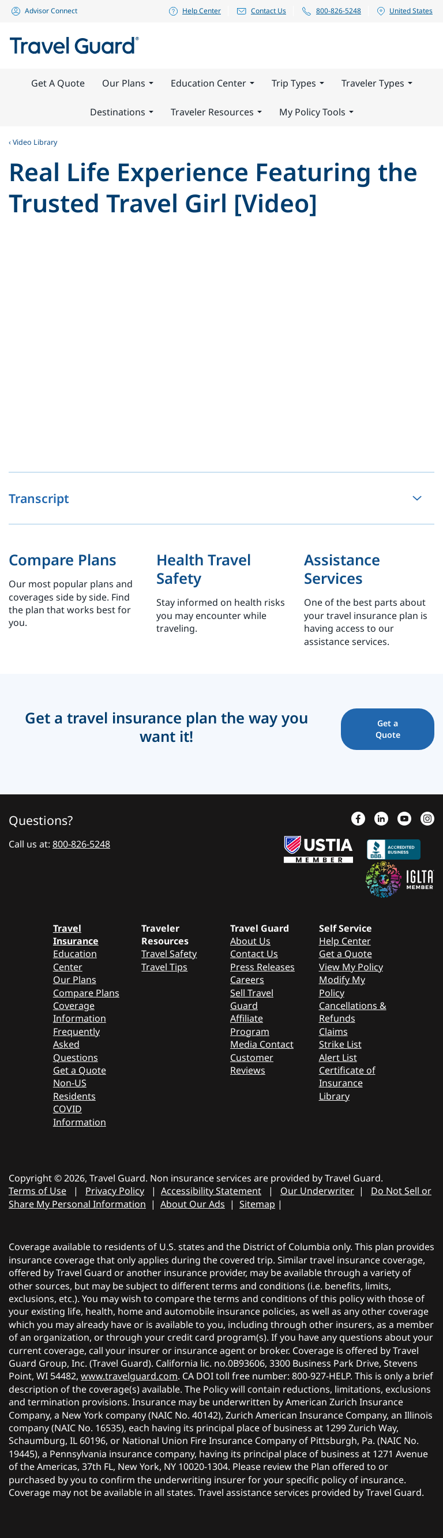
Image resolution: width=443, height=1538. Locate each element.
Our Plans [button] (127, 83)
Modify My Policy (342, 986)
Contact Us (261, 11)
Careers (247, 979)
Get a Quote (79, 1070)
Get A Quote (58, 83)
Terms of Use (37, 1190)
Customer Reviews (251, 1063)
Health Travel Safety (203, 568)
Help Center (194, 11)
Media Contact (262, 1044)
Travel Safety (169, 953)
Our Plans (74, 979)
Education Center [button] (212, 83)
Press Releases (262, 967)
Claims (333, 1031)
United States (404, 11)
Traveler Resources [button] (216, 112)
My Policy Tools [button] (316, 112)
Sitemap (257, 1204)
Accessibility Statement (211, 1190)
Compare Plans (64, 559)
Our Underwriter (317, 1190)
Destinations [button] (121, 112)
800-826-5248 (331, 11)
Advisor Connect (43, 11)
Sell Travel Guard (251, 999)
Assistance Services (342, 568)
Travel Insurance (76, 934)
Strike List (340, 1044)
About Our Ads (192, 1204)
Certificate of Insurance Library (347, 1083)
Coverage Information (79, 1012)
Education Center (75, 960)
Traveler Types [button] (376, 83)
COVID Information (79, 1115)
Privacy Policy (114, 1190)
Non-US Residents (74, 1089)
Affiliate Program (249, 1024)
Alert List (338, 1057)
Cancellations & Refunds (352, 1012)
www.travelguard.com (129, 1376)
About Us (250, 941)
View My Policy (351, 967)
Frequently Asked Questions (76, 1044)
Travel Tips (164, 967)
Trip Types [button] (298, 83)
